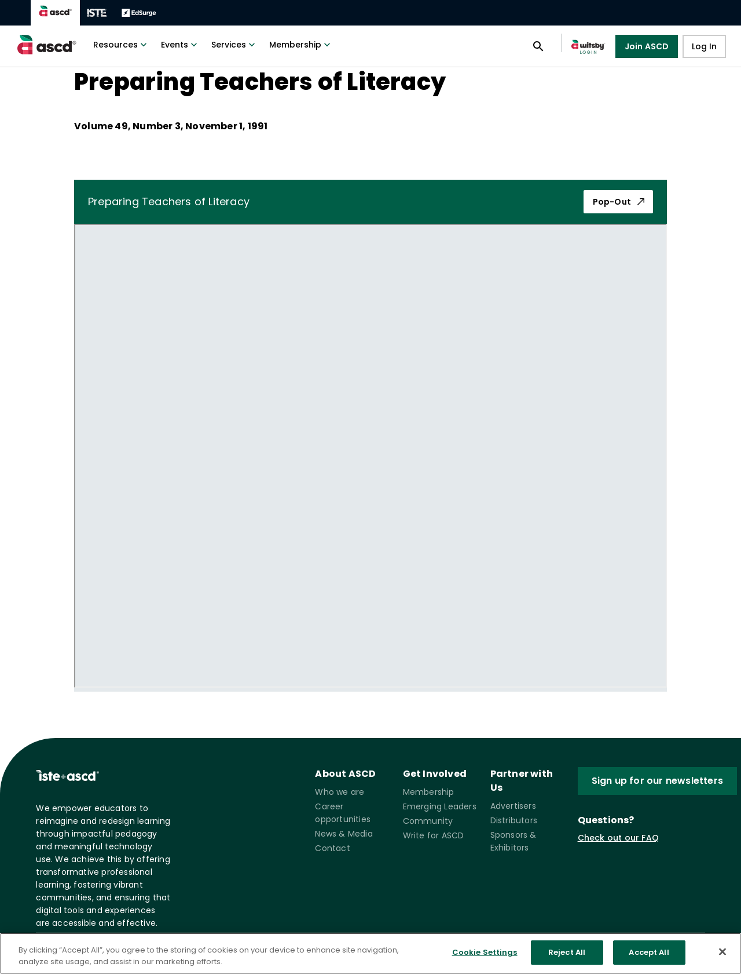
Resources (121, 44)
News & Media (343, 833)
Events (180, 44)
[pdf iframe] (370, 456)
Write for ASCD (433, 835)
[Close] (722, 951)
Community (428, 821)
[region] (370, 953)
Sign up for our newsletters (657, 781)
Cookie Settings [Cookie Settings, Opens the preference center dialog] (485, 952)
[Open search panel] (538, 46)
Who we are (339, 792)
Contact (332, 848)
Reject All (566, 952)
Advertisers (513, 806)
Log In (704, 46)
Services (234, 44)
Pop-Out (618, 201)
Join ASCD (646, 46)
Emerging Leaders (439, 806)
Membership (301, 44)
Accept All (649, 952)
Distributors (513, 820)
